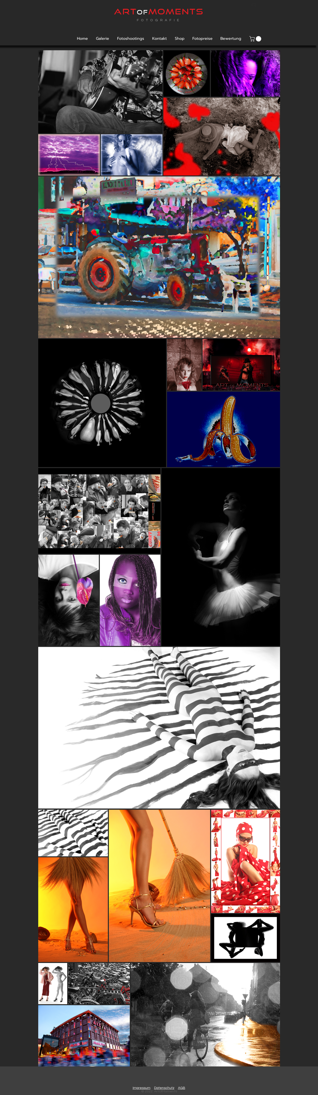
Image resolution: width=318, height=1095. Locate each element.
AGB (181, 1088)
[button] (102, 38)
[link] (255, 38)
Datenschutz (164, 1088)
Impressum (141, 1088)
